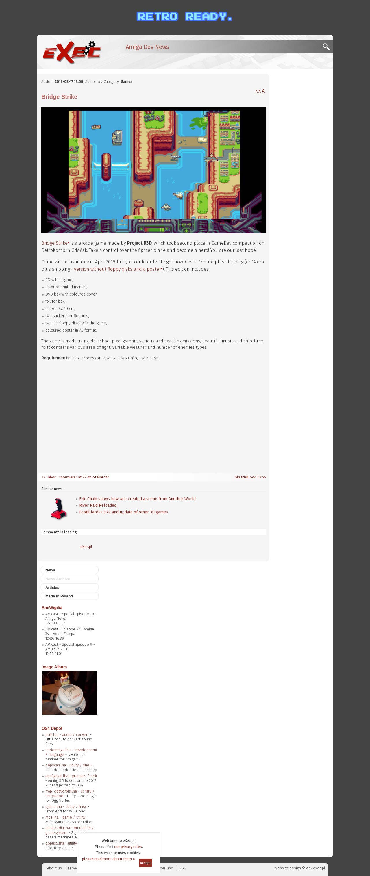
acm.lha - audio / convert (67, 734)
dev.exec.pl (315, 868)
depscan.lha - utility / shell (68, 765)
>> (263, 477)
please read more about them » (108, 859)
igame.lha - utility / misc (66, 806)
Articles (52, 587)
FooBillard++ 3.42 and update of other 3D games (123, 512)
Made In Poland (59, 596)
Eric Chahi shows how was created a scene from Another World (137, 498)
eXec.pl (86, 547)
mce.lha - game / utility (65, 817)
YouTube (166, 868)
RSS (182, 868)
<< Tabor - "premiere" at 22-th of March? (75, 477)
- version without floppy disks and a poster (116, 269)
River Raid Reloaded (97, 505)
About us (54, 868)
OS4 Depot (52, 728)
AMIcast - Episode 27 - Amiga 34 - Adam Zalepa (69, 631)
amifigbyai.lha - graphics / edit (71, 776)
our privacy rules (128, 847)
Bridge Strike (54, 243)
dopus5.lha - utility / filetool (69, 843)
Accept (145, 863)
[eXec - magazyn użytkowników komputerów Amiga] (71, 52)
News (50, 570)
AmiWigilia (52, 607)
